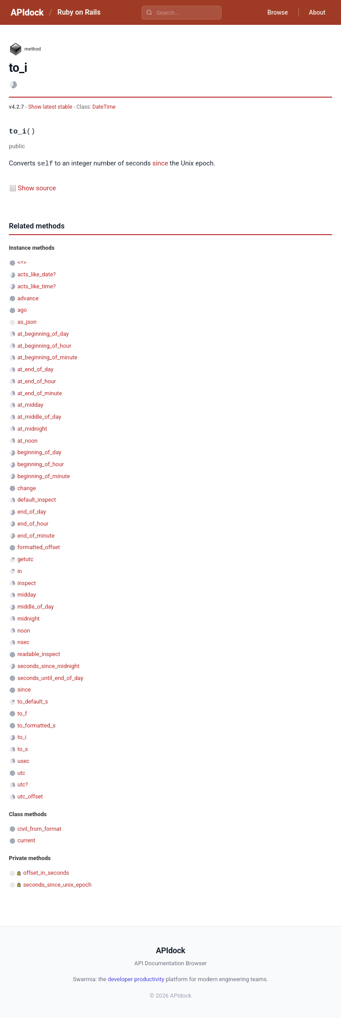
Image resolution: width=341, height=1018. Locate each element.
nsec (23, 641)
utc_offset (30, 796)
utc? (22, 784)
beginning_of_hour (40, 463)
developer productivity (136, 978)
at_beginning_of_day (43, 333)
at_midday (30, 404)
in (19, 570)
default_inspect (36, 499)
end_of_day (31, 511)
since (160, 164)
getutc (25, 558)
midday (26, 594)
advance (28, 298)
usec (23, 760)
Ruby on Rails (78, 12)
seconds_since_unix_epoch (57, 884)
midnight (28, 618)
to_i (21, 736)
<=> (21, 262)
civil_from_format (39, 828)
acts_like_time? (36, 286)
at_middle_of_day (39, 416)
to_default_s (32, 701)
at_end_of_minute (39, 392)
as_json (26, 321)
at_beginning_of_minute (47, 357)
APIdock (27, 12)
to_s (22, 748)
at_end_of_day (35, 369)
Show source (37, 188)
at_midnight (32, 428)
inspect (26, 582)
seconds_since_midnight (48, 665)
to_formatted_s (36, 725)
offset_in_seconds (46, 872)
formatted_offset (38, 546)
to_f (22, 713)
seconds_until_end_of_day (50, 677)
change (26, 487)
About (316, 12)
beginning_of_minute (43, 475)
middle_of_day (35, 606)
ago (22, 309)
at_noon (27, 440)
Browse (276, 12)
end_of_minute (36, 535)
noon (23, 630)
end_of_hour (32, 523)
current (26, 840)
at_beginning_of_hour (44, 345)
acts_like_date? (36, 274)
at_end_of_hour (36, 380)
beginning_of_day (39, 451)
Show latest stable (50, 107)
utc (21, 772)
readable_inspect (38, 653)
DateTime (103, 107)
